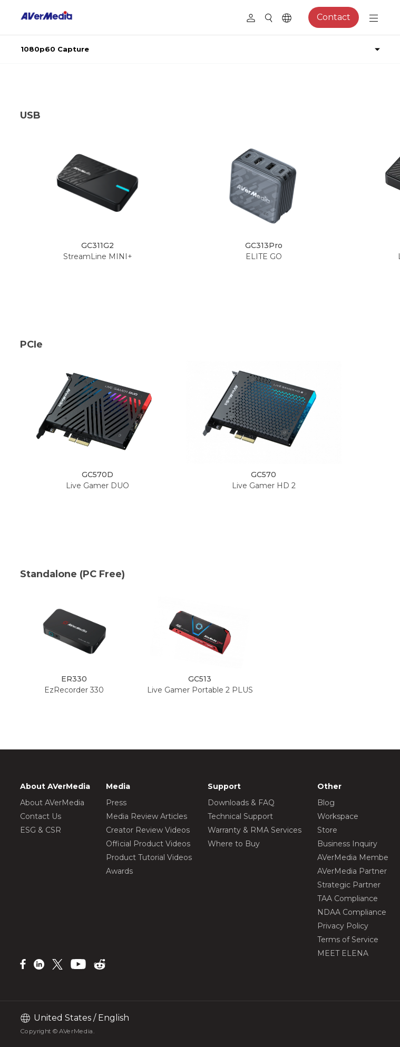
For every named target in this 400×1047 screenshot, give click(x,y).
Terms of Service (347, 939)
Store (327, 830)
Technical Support (240, 816)
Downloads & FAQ (241, 802)
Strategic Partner (349, 885)
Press (116, 802)
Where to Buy (234, 843)
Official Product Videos (148, 843)
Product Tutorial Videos (149, 857)
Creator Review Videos (148, 830)
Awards (119, 871)
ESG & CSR (40, 830)
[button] (364, 209)
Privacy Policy (342, 926)
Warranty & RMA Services (254, 830)
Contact (333, 17)
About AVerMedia (52, 802)
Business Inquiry (347, 843)
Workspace (337, 816)
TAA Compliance (347, 898)
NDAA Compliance (351, 912)
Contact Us (40, 816)
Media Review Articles (146, 816)
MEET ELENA (342, 953)
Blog (326, 802)
